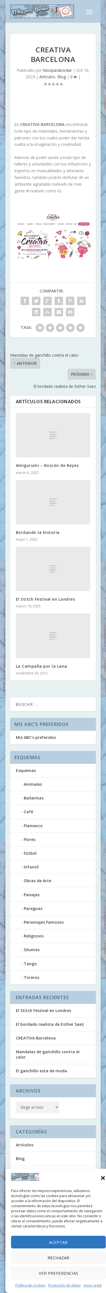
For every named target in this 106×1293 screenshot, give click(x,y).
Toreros (31, 977)
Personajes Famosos (44, 922)
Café (28, 811)
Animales (33, 784)
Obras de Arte (37, 880)
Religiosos (34, 936)
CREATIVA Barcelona (36, 1038)
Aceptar (58, 1242)
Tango (30, 963)
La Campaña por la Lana (41, 666)
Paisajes (32, 894)
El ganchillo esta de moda (41, 1070)
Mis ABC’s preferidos (36, 737)
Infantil (31, 867)
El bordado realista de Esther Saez (50, 1024)
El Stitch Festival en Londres (45, 599)
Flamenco (33, 825)
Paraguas (33, 908)
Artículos (47, 76)
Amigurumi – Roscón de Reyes (47, 465)
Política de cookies (30, 1285)
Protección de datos (64, 1285)
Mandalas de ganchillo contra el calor (47, 1054)
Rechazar (58, 1257)
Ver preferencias (58, 1273)
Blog (61, 76)
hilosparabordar (57, 70)
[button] (103, 1178)
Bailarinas (34, 798)
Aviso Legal (92, 1285)
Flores (29, 839)
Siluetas (32, 949)
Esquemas (26, 770)
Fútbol (30, 853)
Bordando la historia (38, 532)
